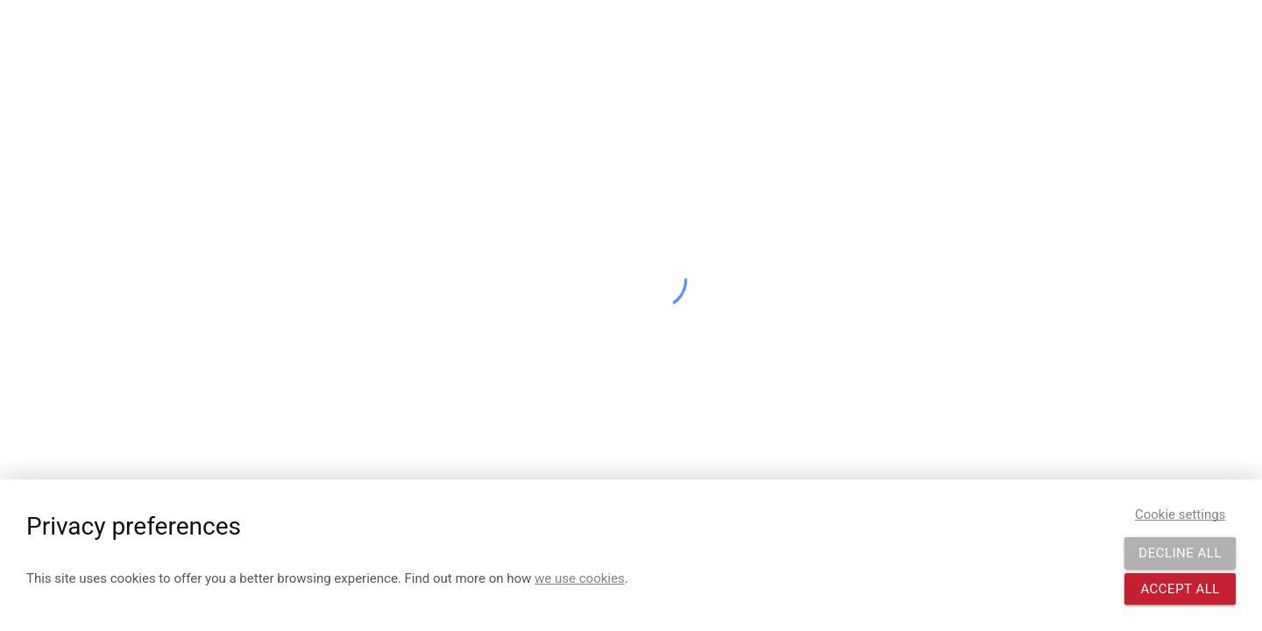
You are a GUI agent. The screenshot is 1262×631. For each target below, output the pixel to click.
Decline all (1180, 553)
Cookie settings (1180, 514)
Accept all (1180, 589)
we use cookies (580, 578)
